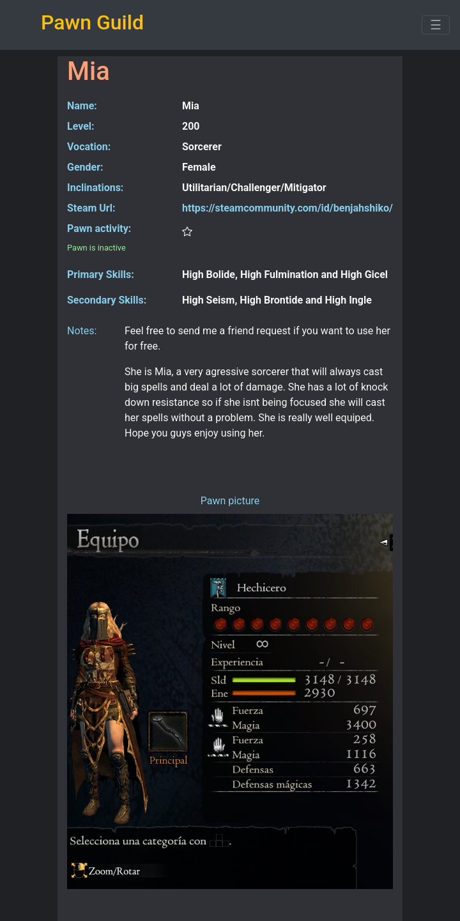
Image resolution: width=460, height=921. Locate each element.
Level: (81, 126)
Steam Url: (91, 208)
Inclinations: (95, 188)
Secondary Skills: (106, 300)
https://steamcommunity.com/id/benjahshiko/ (287, 208)
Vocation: (89, 147)
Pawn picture (230, 501)
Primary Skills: (100, 274)
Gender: (85, 167)
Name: (82, 106)
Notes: (81, 331)
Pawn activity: (99, 228)
